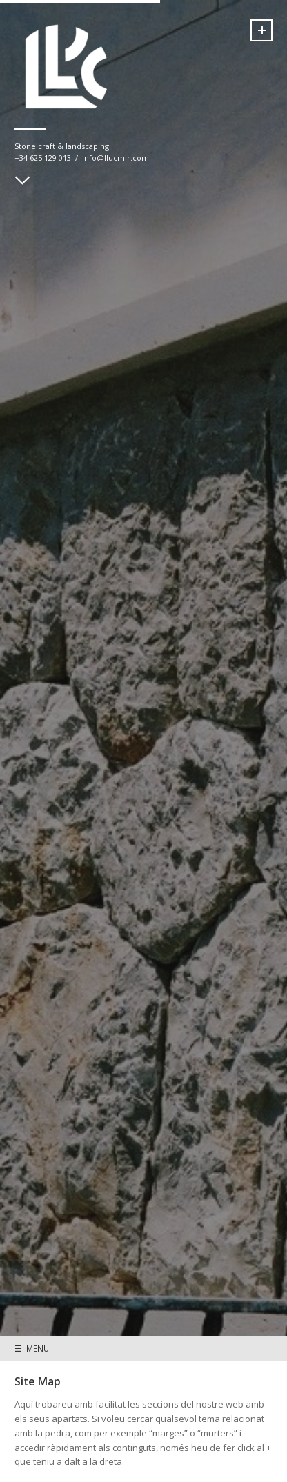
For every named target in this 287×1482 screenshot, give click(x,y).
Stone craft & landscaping (61, 146)
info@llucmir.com (115, 157)
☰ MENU (31, 1348)
